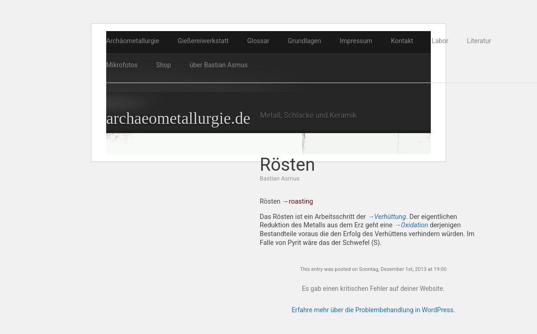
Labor (440, 41)
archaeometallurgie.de (178, 118)
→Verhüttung (387, 217)
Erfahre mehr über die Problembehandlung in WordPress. (373, 310)
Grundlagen (304, 41)
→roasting (297, 202)
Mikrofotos (122, 65)
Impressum (355, 41)
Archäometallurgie (132, 41)
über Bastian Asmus (219, 65)
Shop (163, 65)
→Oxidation (411, 225)
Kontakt (402, 41)
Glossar (258, 41)
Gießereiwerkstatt (203, 41)
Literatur (479, 41)
